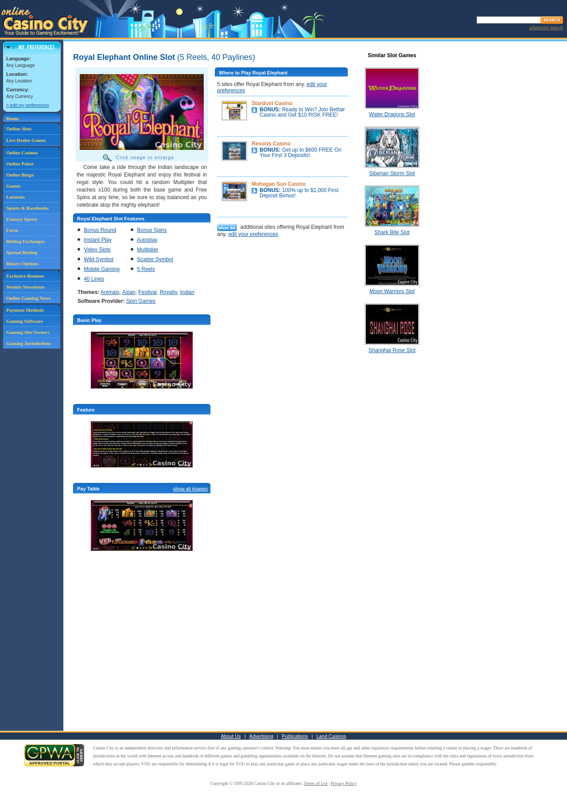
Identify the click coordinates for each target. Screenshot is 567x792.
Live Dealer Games (26, 140)
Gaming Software (24, 321)
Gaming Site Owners (28, 332)
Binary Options (22, 263)
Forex (12, 230)
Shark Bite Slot (391, 232)
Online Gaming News (28, 298)
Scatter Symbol (155, 259)
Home (12, 118)
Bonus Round (100, 230)
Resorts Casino (271, 144)
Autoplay (147, 240)
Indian (187, 292)
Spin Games (140, 301)
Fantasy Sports (22, 219)
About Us (231, 736)
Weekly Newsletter (25, 287)
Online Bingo (20, 174)
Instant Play (98, 240)
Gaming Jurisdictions (28, 343)
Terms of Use (316, 783)
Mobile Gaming (102, 269)
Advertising (261, 736)
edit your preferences (253, 234)
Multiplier (147, 250)
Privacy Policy (344, 783)
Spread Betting (21, 252)
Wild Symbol (98, 259)
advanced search (546, 27)
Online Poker (20, 163)
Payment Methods (25, 310)
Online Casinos (22, 152)
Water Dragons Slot (392, 114)
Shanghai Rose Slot (392, 350)
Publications (295, 736)
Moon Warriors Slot (392, 291)
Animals (110, 292)
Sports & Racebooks (27, 208)
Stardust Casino (272, 103)
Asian (129, 292)
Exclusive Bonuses (25, 275)
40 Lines (94, 279)
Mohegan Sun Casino (279, 184)
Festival (147, 292)
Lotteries (15, 197)
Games (13, 185)
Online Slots (18, 128)
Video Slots (97, 250)
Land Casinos (331, 736)
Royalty (168, 292)
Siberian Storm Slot (392, 173)
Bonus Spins (152, 230)
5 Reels (146, 269)
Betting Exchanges (25, 241)
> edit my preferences (27, 105)
